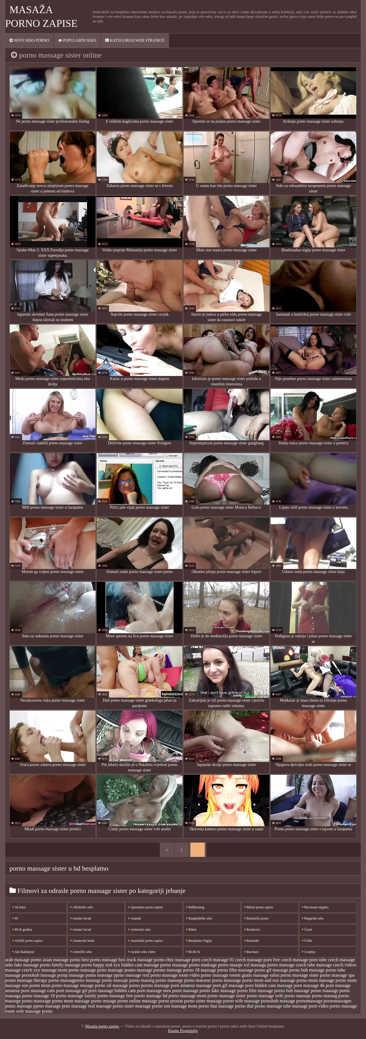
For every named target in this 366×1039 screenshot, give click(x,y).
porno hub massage (292, 990)
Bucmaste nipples (315, 907)
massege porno (181, 980)
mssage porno (92, 985)
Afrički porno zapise (28, 941)
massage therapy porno (38, 980)
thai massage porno (228, 1006)
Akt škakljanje (23, 952)
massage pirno (93, 970)
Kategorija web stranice (135, 40)
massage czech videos (336, 964)
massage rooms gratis (232, 975)
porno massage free (115, 995)
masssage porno (238, 980)
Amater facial (81, 918)
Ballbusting (195, 907)
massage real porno (143, 975)
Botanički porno (256, 918)
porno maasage (324, 990)
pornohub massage (278, 1000)
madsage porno (214, 964)
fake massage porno (32, 964)
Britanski (251, 941)
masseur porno (209, 980)
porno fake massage (218, 990)
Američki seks (81, 952)
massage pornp (54, 975)
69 (15, 918)
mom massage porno (327, 980)
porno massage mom (187, 995)
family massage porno (72, 964)
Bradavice (252, 929)
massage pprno (111, 975)
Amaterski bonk (82, 941)
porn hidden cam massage (269, 985)
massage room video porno (187, 975)
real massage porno (106, 1006)
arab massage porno (23, 959)
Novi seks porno (29, 40)
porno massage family (76, 995)
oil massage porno (123, 985)
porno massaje (298, 995)
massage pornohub (22, 975)
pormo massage (155, 985)
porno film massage (255, 990)
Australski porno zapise (145, 941)
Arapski (134, 918)
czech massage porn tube (304, 959)
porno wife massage (241, 1000)
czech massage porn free (257, 959)
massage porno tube (327, 970)
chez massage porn (183, 959)
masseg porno (153, 980)
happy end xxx (106, 964)
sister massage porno (143, 1006)
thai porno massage (264, 1006)
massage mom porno (60, 970)
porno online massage (138, 1000)
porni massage (185, 990)
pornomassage (309, 1000)
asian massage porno (61, 959)
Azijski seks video (141, 952)
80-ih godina (22, 929)
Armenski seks (139, 929)
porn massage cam (38, 990)
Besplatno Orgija (199, 941)
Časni (307, 929)
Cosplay (308, 952)
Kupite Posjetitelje (183, 1031)
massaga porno (264, 964)
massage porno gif (254, 970)
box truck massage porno (141, 959)
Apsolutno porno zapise (145, 907)
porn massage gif (71, 990)
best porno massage (99, 959)
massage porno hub (290, 970)
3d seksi (19, 907)
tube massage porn (300, 1006)
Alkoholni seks (82, 907)
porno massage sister (226, 995)
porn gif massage (228, 985)
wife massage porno (34, 1011)
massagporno (72, 980)
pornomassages (338, 1000)
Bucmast (251, 952)
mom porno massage (60, 985)
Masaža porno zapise (102, 1026)
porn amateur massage (191, 985)
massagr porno (98, 980)
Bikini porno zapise (258, 907)
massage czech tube (297, 964)
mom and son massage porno (280, 980)
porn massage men (154, 990)
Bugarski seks (312, 918)
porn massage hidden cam (112, 990)
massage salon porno (272, 975)
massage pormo (151, 970)
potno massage (18, 1006)
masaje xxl (240, 964)
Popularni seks (77, 40)
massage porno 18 (183, 970)
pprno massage (47, 1006)
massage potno (82, 975)
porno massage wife (265, 995)
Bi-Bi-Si (193, 952)
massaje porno (127, 980)
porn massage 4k (309, 985)
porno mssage (103, 1000)
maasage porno (186, 964)
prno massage (74, 1006)
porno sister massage (203, 1000)
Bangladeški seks (199, 918)
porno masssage (36, 1000)
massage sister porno (312, 975)
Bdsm (191, 929)
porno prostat (170, 1000)
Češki (307, 941)
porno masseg (324, 995)
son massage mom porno (186, 1006)
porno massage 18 (38, 995)
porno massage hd (150, 995)
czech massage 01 (217, 959)
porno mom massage (71, 1000)
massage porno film (219, 970)
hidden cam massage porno (146, 964)
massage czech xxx (22, 970)
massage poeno (122, 970)
